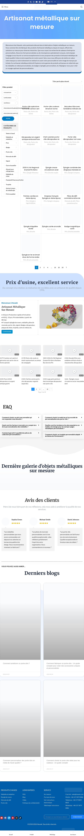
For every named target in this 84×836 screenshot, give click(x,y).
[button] (61, 317)
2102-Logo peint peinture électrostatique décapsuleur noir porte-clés (52, 381)
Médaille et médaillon (7, 794)
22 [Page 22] (59, 267)
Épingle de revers (6, 797)
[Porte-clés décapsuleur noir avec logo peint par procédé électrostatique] (72, 126)
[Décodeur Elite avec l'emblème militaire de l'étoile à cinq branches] (72, 95)
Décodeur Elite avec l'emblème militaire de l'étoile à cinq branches (72, 109)
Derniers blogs (42, 573)
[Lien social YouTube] (36, 1)
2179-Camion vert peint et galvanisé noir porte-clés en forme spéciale (9, 360)
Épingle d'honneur (32, 173)
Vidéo (24, 800)
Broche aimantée (74, 231)
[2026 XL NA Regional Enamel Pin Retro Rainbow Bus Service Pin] (30, 156)
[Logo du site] (42, 7)
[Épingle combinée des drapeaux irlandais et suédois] (72, 156)
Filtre (8, 118)
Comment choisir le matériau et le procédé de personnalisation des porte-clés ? (61, 418)
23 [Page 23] (62, 267)
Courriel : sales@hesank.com (74, 794)
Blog (24, 797)
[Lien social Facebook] (28, 1)
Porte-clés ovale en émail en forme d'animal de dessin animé (51, 109)
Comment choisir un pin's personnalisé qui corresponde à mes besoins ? (17, 418)
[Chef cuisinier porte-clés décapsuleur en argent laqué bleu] (51, 126)
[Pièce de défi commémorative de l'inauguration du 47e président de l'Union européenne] (72, 185)
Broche (32, 231)
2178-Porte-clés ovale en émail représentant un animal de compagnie (31, 360)
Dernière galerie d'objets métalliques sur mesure (42, 468)
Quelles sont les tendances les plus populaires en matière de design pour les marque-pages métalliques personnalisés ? (62, 426)
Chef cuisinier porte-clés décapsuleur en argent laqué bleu (51, 139)
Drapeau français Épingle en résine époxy (51, 198)
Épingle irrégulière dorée (31, 227)
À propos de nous (49, 797)
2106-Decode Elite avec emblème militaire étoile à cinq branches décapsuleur (73, 360)
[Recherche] (81, 7)
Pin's (24, 173)
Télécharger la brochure (51, 805)
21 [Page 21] (55, 267)
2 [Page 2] (40, 267)
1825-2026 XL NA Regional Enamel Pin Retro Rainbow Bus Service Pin (52, 360)
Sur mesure (47, 794)
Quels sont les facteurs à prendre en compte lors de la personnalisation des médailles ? (19, 426)
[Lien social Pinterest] (39, 1)
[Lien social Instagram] (33, 1)
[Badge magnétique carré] (72, 215)
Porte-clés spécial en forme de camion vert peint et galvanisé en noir (31, 109)
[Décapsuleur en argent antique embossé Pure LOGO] (30, 126)
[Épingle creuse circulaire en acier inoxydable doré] (51, 156)
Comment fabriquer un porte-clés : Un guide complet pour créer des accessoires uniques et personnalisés (63, 665)
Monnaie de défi (70, 201)
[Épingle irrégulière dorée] (30, 215)
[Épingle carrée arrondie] (51, 215)
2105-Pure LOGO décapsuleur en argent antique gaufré (7, 381)
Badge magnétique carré (72, 227)
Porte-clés (27, 111)
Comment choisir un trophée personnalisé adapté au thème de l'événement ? (62, 435)
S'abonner (77, 817)
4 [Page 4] (47, 267)
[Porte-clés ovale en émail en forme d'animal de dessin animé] (51, 95)
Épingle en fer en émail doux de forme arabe (31, 256)
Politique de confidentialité (31, 803)
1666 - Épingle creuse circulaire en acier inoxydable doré (74, 381)
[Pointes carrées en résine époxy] (30, 185)
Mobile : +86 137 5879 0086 (74, 797)
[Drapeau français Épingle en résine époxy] (51, 185)
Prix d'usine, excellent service (42, 282)
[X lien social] (30, 1)
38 (47, 389)
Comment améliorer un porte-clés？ (16, 663)
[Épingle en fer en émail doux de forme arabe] (30, 243)
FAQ (7, 407)
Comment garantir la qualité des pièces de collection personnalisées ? (17, 433)
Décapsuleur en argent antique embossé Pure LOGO (30, 139)
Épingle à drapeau (74, 173)
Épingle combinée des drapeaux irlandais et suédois (72, 169)
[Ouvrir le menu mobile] (5, 7)
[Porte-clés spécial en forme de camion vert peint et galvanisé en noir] (30, 95)
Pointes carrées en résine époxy (30, 197)
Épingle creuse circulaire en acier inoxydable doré (51, 169)
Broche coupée (53, 173)
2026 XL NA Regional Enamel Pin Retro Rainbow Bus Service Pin (30, 170)
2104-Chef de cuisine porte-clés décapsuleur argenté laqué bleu (31, 381)
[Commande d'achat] (67, 81)
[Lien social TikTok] (42, 1)
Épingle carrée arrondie (51, 227)
